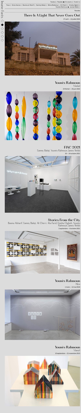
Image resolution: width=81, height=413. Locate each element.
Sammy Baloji (41, 5)
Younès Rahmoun (62, 7)
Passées (60, 2)
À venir (76, 2)
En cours (68, 2)
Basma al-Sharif (28, 5)
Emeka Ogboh (74, 5)
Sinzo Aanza (16, 5)
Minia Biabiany (53, 5)
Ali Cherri (63, 5)
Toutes (52, 2)
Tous (8, 5)
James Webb (74, 7)
